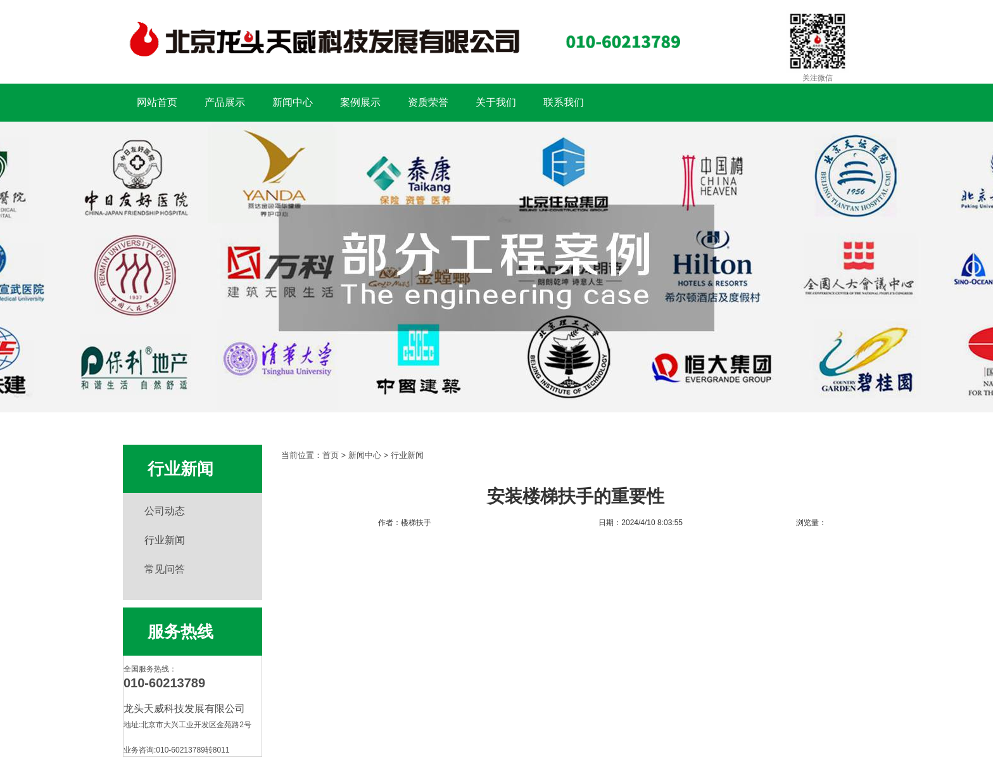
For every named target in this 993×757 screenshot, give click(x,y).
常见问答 (164, 569)
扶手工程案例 (496, 267)
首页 (330, 455)
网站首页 (157, 102)
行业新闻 (164, 540)
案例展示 (360, 102)
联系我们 (563, 102)
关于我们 (496, 102)
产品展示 (225, 102)
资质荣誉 (428, 102)
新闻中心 (292, 102)
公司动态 (164, 511)
